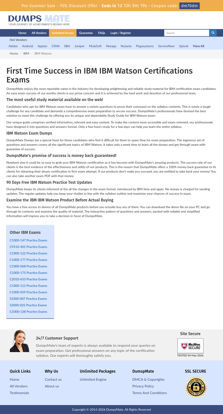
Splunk (183, 46)
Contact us (53, 379)
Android (27, 46)
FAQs (101, 33)
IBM (26, 53)
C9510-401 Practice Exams (28, 247)
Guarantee (86, 33)
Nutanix (126, 46)
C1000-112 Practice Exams (28, 285)
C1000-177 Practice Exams (28, 260)
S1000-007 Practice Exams (28, 298)
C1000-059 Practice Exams (28, 292)
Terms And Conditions (149, 393)
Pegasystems (145, 46)
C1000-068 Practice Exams (28, 266)
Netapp (111, 46)
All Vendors (39, 33)
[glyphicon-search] (213, 33)
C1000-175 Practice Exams (28, 273)
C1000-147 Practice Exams (28, 240)
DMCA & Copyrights (148, 379)
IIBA (67, 46)
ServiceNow (166, 46)
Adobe (13, 46)
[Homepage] (3, 33)
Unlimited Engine (93, 379)
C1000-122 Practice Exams (28, 253)
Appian (42, 46)
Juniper (79, 46)
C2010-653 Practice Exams (28, 279)
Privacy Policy (143, 386)
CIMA (56, 46)
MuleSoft (95, 46)
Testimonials (19, 393)
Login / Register (120, 33)
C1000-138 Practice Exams (28, 311)
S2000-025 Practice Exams (28, 305)
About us (52, 386)
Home (22, 33)
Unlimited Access (63, 33)
